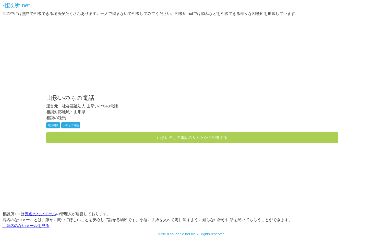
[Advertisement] (149, 56)
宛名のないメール (40, 214)
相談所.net (16, 5)
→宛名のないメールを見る (25, 226)
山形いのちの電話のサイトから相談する (192, 137)
